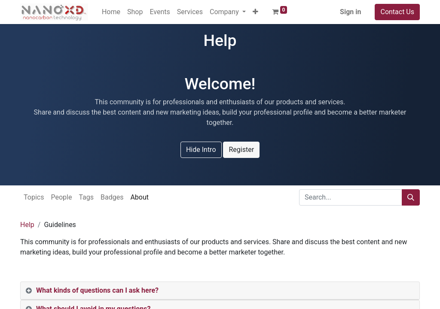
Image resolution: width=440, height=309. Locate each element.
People (61, 197)
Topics (34, 197)
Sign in (350, 12)
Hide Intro (201, 149)
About (139, 197)
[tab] (220, 291)
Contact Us (397, 12)
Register (241, 149)
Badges (112, 197)
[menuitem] (111, 12)
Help (27, 225)
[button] (255, 12)
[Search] (411, 197)
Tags (86, 197)
